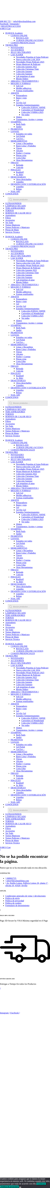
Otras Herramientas (24, 160)
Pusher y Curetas (23, 153)
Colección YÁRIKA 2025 (32, 112)
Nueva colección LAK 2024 (28, 59)
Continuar (41, 1184)
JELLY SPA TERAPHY (21, 52)
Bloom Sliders (22, 79)
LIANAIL (15, 131)
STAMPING (16, 122)
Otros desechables (23, 179)
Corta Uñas (21, 158)
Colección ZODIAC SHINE (33, 107)
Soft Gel (19, 86)
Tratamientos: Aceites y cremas (29, 119)
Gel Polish (20, 136)
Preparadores (21, 95)
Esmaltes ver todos (24, 134)
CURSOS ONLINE (19, 35)
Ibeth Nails (20, 124)
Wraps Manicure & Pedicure (28, 64)
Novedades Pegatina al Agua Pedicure (32, 57)
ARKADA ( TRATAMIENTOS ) (25, 81)
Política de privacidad (9, 1187)
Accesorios (10, 220)
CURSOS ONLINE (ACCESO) (29, 40)
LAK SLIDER (17, 55)
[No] (20, 1187)
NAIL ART (15, 191)
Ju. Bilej (19, 174)
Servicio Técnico (12, 232)
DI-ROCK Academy (14, 33)
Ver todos (25, 115)
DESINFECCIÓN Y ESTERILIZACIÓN (28, 184)
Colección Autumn (24, 71)
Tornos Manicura (12, 225)
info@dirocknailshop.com (24, 21)
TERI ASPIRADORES (15, 208)
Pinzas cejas (21, 155)
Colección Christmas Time (27, 69)
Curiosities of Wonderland (32, 110)
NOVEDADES (17, 47)
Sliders (19, 117)
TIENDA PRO (11, 45)
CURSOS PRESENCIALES (23, 43)
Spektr (19, 127)
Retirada (19, 165)
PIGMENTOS (17, 129)
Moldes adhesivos (23, 88)
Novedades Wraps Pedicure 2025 (30, 62)
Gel (17, 100)
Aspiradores (10, 215)
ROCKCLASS (22, 38)
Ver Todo (9, 222)
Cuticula (19, 167)
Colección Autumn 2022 (26, 67)
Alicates (19, 150)
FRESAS (15, 162)
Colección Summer (24, 74)
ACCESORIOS (17, 50)
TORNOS (9, 210)
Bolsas (19, 189)
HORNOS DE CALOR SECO (18, 213)
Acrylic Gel (21, 103)
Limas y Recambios (24, 143)
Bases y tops (21, 98)
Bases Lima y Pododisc (26, 146)
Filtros (8, 218)
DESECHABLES (18, 177)
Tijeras (19, 148)
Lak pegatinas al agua (25, 76)
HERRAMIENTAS (19, 141)
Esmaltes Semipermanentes (27, 105)
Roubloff (20, 172)
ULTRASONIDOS (13, 203)
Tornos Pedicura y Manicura (17, 227)
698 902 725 (5, 21)
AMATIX (15, 93)
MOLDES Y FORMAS (21, 83)
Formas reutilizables (24, 91)
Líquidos (20, 182)
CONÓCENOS (11, 194)
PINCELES (16, 170)
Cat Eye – (20, 138)
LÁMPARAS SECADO (15, 206)
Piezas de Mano (12, 230)
